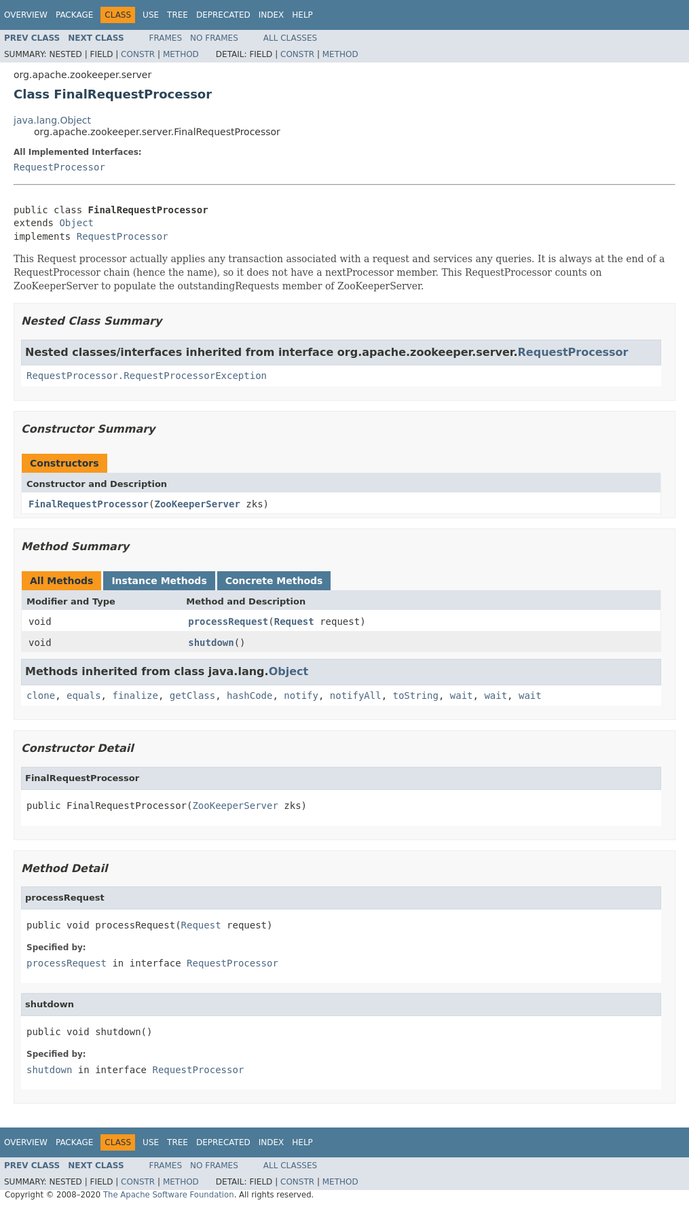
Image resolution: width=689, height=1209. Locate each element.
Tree (177, 15)
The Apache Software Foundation (168, 1194)
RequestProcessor (59, 167)
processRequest (228, 621)
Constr (138, 54)
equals (84, 695)
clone (40, 695)
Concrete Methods (274, 580)
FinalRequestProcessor (89, 504)
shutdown (211, 642)
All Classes (290, 38)
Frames (166, 38)
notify (301, 695)
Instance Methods (158, 580)
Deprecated (223, 15)
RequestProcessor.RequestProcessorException (146, 375)
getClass (192, 695)
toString (416, 695)
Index (271, 15)
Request (294, 621)
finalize (134, 695)
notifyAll (355, 695)
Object (76, 222)
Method (181, 54)
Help (302, 15)
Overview (26, 15)
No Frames (214, 38)
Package (74, 15)
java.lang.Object (52, 120)
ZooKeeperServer (197, 504)
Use (151, 15)
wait (461, 695)
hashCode (249, 695)
